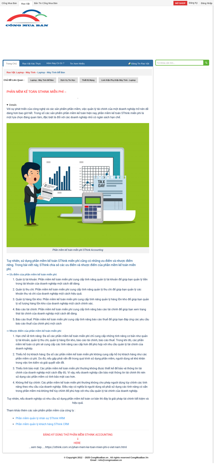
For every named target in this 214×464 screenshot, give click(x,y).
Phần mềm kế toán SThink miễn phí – (36, 91)
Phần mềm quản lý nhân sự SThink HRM (40, 418)
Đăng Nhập (206, 3)
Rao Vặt (25, 3)
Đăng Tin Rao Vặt (140, 63)
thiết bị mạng (88, 80)
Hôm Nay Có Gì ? (55, 63)
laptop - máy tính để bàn (42, 80)
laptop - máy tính (25, 72)
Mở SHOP (180, 3)
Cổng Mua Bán (9, 3)
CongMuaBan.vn (99, 457)
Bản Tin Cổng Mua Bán (45, 3)
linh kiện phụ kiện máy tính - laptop (118, 80)
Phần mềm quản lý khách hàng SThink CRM (42, 424)
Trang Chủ (11, 63)
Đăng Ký (193, 3)
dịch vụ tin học (68, 80)
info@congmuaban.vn (110, 460)
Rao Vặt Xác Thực (31, 63)
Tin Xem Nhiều (77, 63)
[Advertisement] (136, 34)
